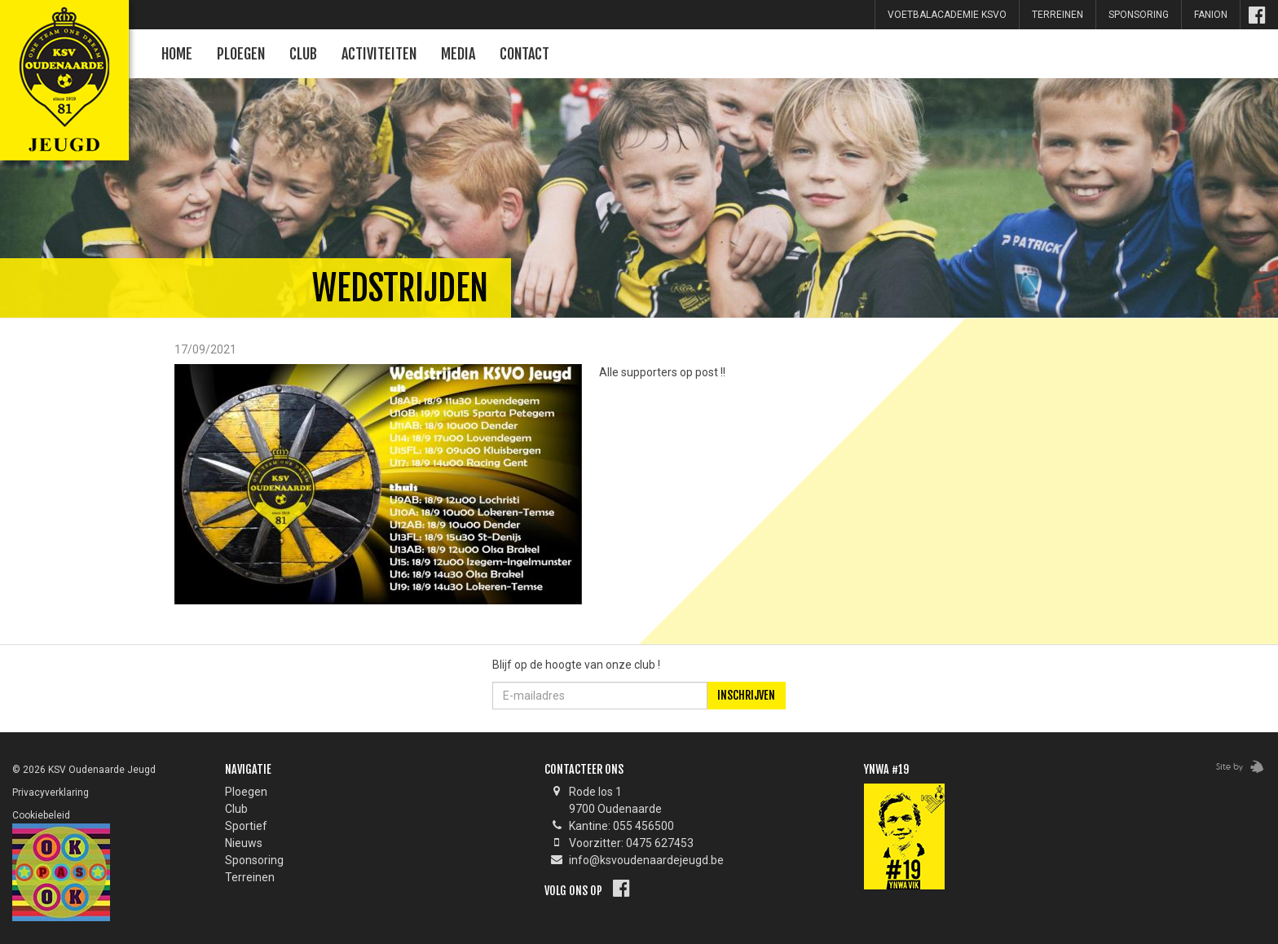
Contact (524, 54)
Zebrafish (1235, 767)
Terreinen (1057, 14)
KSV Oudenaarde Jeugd (61, 61)
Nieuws (243, 843)
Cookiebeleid (41, 815)
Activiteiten (379, 54)
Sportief (246, 825)
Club (303, 54)
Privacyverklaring (50, 792)
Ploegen (241, 54)
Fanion (1210, 14)
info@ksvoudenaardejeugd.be (646, 860)
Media (458, 54)
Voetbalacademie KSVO (947, 14)
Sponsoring (254, 860)
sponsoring (1138, 14)
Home (176, 54)
